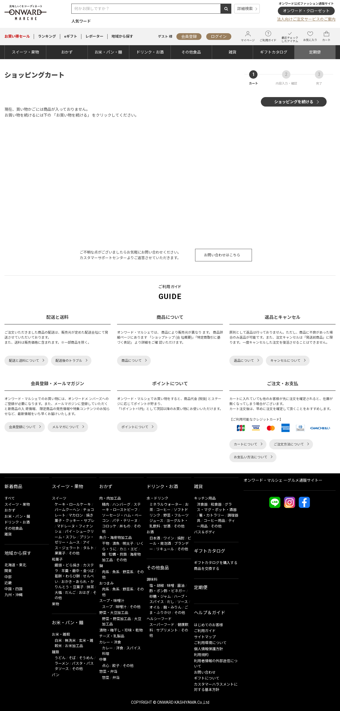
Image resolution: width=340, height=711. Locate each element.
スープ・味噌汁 (111, 601)
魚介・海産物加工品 (115, 538)
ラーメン (62, 663)
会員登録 (189, 36)
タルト (88, 548)
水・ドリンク (157, 498)
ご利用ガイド (268, 36)
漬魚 (116, 543)
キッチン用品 (205, 498)
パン (55, 675)
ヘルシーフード (159, 619)
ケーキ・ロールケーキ (73, 504)
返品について (244, 361)
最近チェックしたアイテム (289, 36)
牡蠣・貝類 (118, 554)
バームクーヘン (67, 510)
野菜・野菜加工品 (116, 619)
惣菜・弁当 (108, 671)
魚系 (116, 572)
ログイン (219, 36)
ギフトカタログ (273, 52)
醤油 (180, 586)
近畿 (8, 583)
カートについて (245, 444)
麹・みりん (172, 607)
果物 (55, 604)
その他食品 (191, 52)
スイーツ (59, 498)
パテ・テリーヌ (125, 521)
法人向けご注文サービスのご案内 (306, 19)
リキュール (165, 549)
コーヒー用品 (214, 521)
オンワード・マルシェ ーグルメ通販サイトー (283, 480)
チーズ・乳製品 (111, 636)
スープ (107, 607)
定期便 (315, 52)
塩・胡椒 (156, 586)
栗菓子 (60, 553)
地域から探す (122, 36)
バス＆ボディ (204, 532)
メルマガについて (65, 427)
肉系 (105, 572)
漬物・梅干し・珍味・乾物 (121, 630)
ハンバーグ (121, 504)
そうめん (86, 658)
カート (326, 36)
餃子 (116, 666)
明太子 (128, 543)
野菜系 (128, 572)
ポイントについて (135, 427)
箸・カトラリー (211, 515)
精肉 (105, 504)
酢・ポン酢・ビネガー (167, 591)
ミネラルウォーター (165, 504)
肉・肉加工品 (110, 498)
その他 (74, 553)
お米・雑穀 (61, 634)
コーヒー (163, 510)
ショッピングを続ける (293, 102)
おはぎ (84, 593)
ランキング (47, 36)
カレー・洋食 (110, 642)
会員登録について (22, 427)
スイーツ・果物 (25, 52)
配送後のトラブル (68, 361)
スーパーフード (161, 625)
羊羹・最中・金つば (77, 571)
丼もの (125, 526)
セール (17, 36)
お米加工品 (74, 646)
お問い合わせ (205, 672)
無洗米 (70, 640)
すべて (9, 498)
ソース (182, 602)
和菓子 (57, 559)
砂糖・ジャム (160, 596)
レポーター (94, 36)
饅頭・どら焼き (67, 565)
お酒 (150, 532)
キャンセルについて (285, 361)
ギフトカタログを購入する (215, 563)
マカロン (76, 515)
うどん (60, 658)
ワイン (168, 538)
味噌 (170, 586)
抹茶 (90, 587)
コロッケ (109, 526)
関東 (8, 571)
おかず (67, 52)
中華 (102, 659)
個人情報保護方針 (208, 649)
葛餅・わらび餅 (67, 576)
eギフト (70, 36)
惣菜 (105, 678)
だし (170, 602)
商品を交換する (206, 569)
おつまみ (106, 583)
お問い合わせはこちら (222, 255)
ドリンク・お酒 (150, 52)
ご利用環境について (210, 643)
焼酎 (180, 538)
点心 (105, 666)
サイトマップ (205, 637)
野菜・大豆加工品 (113, 613)
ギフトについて (206, 678)
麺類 (55, 652)
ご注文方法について (289, 444)
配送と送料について (24, 361)
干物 (105, 543)
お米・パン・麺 (108, 52)
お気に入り (310, 36)
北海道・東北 (15, 565)
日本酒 (154, 538)
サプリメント (167, 630)
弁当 (116, 678)
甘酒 (167, 526)
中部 (8, 577)
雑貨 (232, 52)
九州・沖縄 (13, 595)
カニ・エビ (129, 549)
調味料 (152, 579)
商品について (132, 361)
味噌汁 (121, 607)
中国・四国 (13, 589)
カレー (107, 648)
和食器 (216, 504)
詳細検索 (245, 8)
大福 (58, 593)
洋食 (119, 648)
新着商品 (13, 486)
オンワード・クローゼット (306, 11)
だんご (70, 593)
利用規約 (201, 655)
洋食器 (202, 504)
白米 (58, 640)
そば (72, 658)
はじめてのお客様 (208, 625)
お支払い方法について (250, 457)
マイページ (248, 36)
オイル (154, 607)
